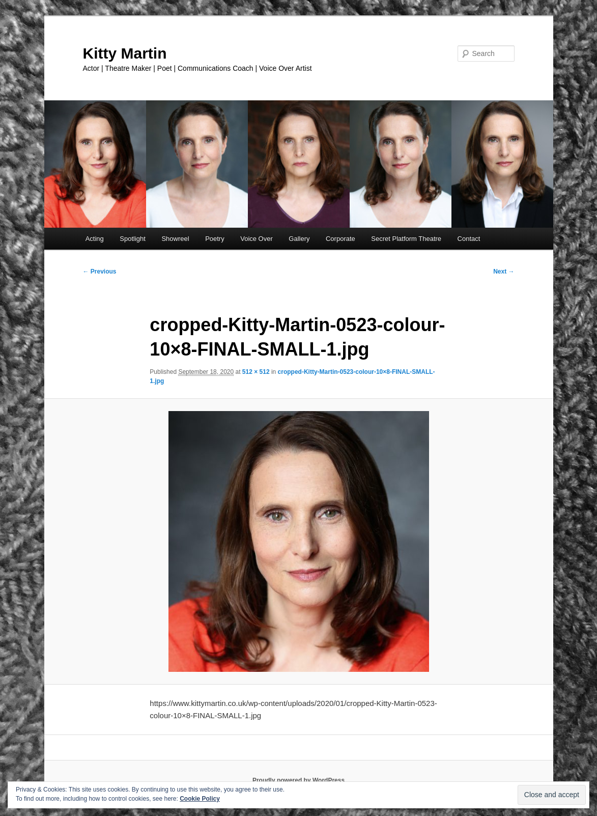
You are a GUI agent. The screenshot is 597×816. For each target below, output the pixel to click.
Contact (469, 238)
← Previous (100, 271)
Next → (503, 271)
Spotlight (133, 238)
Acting (95, 238)
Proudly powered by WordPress (298, 780)
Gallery (299, 238)
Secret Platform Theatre (406, 238)
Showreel (175, 238)
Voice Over (256, 238)
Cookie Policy (200, 798)
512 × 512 (256, 371)
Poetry (214, 238)
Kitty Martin (125, 53)
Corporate (340, 238)
